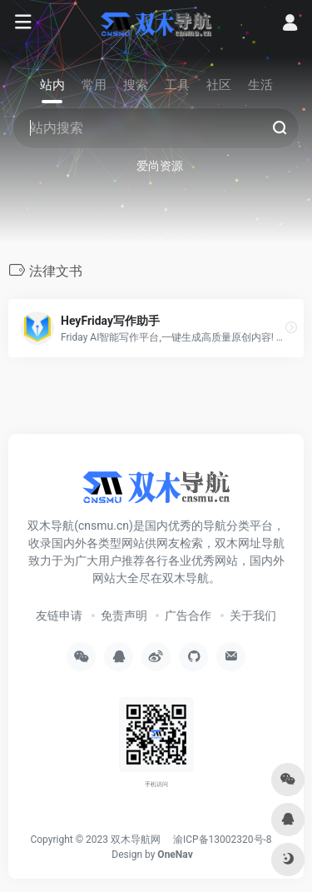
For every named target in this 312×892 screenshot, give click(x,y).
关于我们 (253, 615)
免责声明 (124, 615)
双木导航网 (136, 839)
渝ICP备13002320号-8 (222, 839)
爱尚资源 (159, 165)
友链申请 (59, 615)
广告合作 (188, 615)
